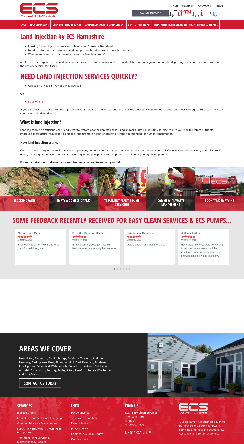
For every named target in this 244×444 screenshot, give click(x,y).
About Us (188, 6)
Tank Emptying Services (66, 24)
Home (175, 6)
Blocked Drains (39, 24)
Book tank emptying (219, 200)
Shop (220, 6)
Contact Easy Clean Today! (87, 416)
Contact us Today (40, 365)
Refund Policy (79, 405)
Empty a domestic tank (73, 200)
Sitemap (76, 426)
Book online (35, 101)
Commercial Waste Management (104, 24)
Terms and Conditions (84, 400)
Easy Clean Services (115, 440)
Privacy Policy (79, 410)
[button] (114, 269)
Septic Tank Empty (139, 24)
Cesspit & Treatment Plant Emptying (39, 400)
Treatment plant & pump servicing (122, 202)
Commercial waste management (170, 202)
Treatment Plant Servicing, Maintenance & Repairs (186, 24)
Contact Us (206, 6)
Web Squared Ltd (149, 440)
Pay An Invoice (150, 13)
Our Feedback (79, 421)
